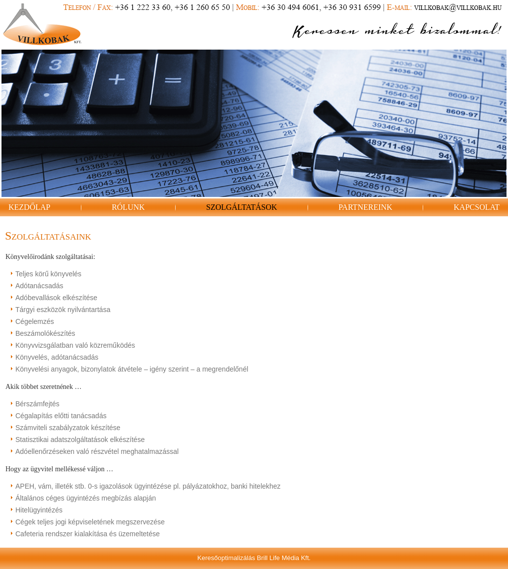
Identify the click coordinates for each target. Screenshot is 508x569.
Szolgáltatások (241, 207)
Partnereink (365, 207)
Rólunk (128, 207)
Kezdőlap (29, 207)
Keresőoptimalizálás (226, 558)
